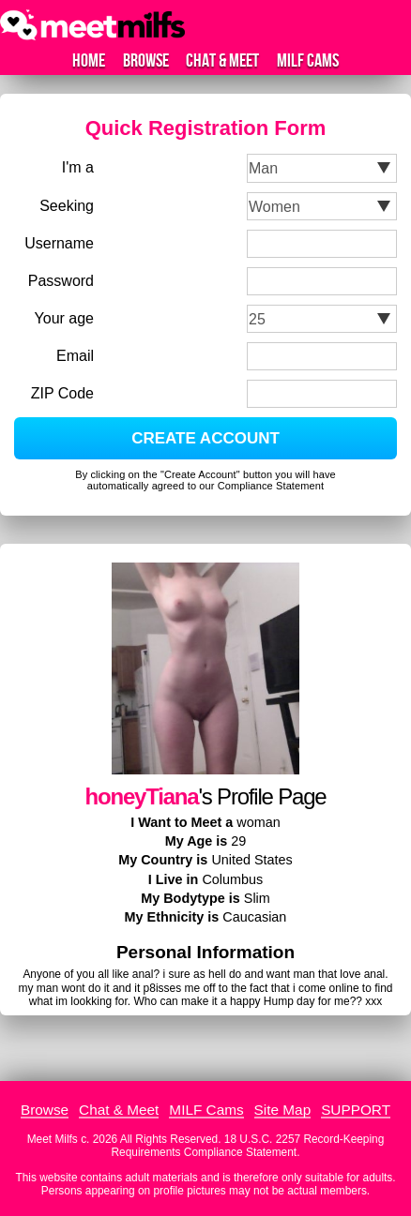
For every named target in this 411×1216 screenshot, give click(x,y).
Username (59, 243)
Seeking (66, 206)
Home (88, 61)
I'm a (78, 167)
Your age (64, 318)
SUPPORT (355, 1110)
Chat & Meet (222, 61)
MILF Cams (308, 61)
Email (75, 356)
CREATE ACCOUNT (205, 438)
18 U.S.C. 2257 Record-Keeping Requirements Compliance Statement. (248, 1146)
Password (61, 281)
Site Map (283, 1110)
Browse (146, 61)
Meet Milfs (52, 1139)
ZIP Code (62, 393)
